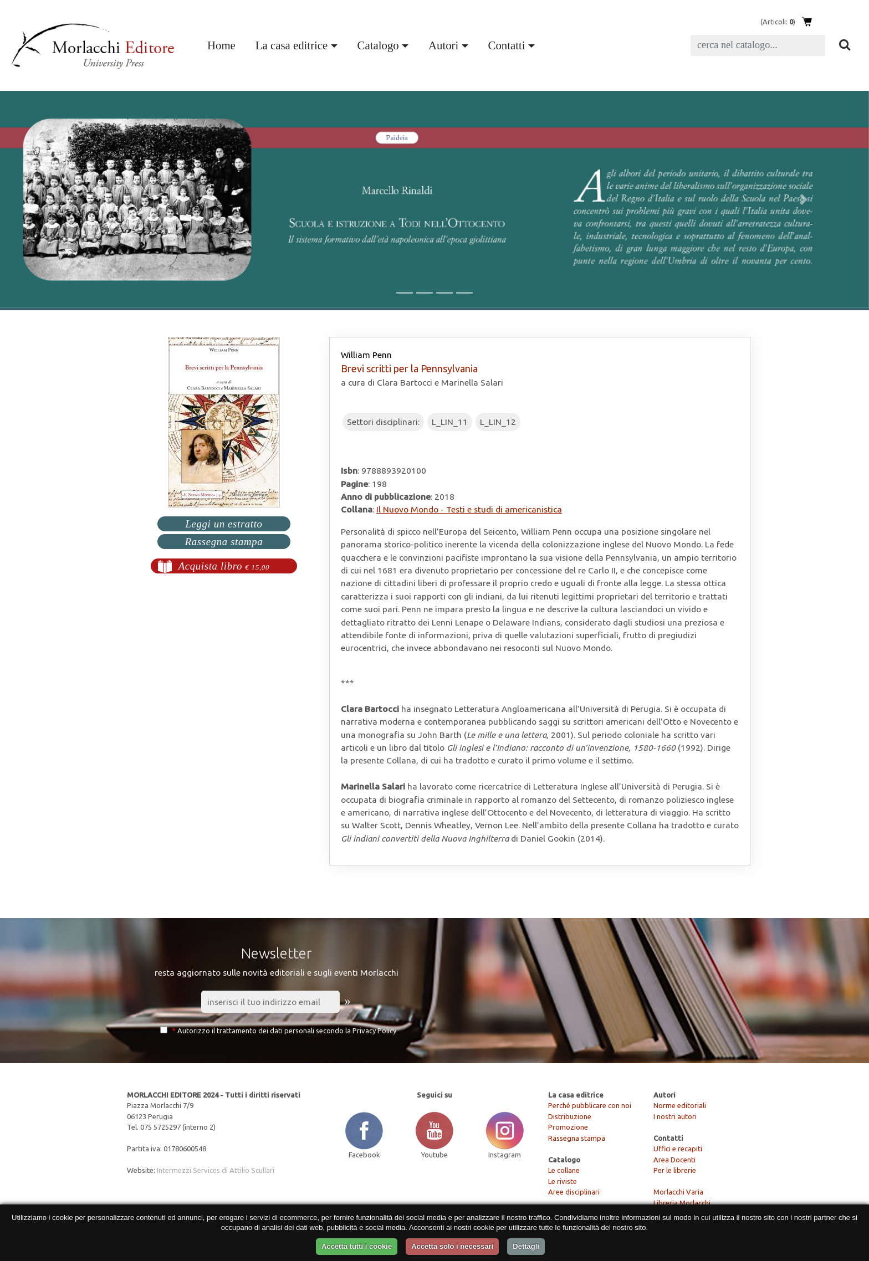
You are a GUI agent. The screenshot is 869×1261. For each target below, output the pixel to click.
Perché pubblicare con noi (589, 1105)
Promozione (568, 1127)
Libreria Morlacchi (681, 1203)
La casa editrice (291, 45)
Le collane (564, 1170)
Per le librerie (674, 1170)
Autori (443, 45)
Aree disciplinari (574, 1192)
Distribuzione (569, 1116)
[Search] (758, 45)
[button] (65, 199)
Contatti (506, 45)
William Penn (366, 355)
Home (223, 44)
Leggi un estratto (223, 524)
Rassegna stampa (224, 541)
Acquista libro (224, 566)
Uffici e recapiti (677, 1148)
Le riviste (562, 1181)
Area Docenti (674, 1159)
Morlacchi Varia (678, 1192)
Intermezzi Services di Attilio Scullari (215, 1170)
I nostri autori (675, 1116)
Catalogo (378, 45)
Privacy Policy (374, 1030)
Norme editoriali (679, 1105)
